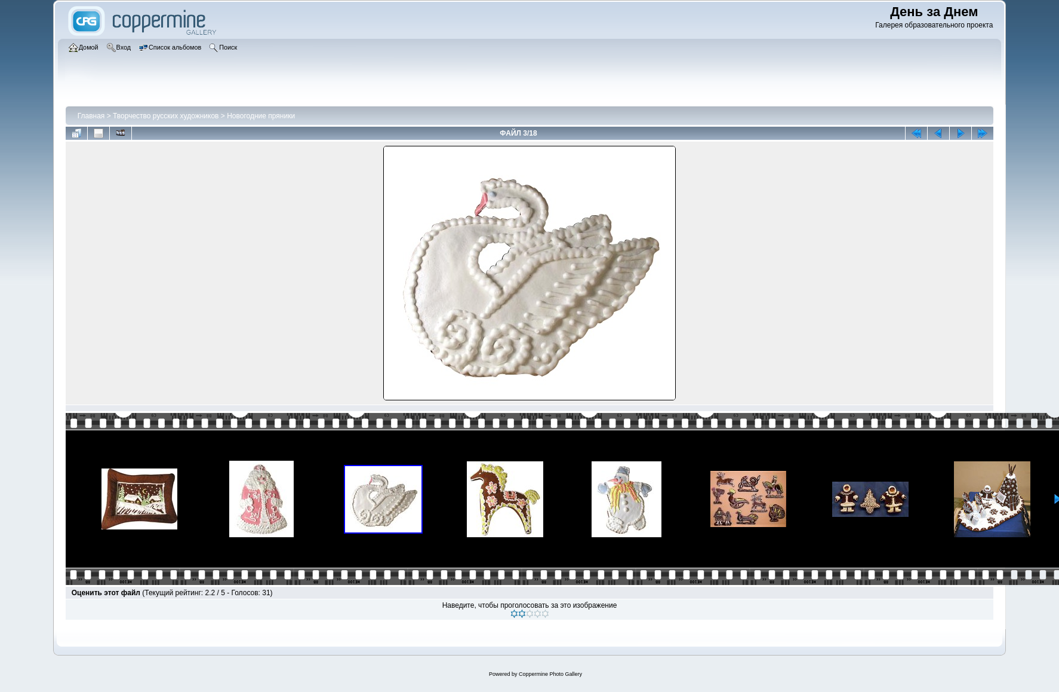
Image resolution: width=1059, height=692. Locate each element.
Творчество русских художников (165, 116)
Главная (91, 116)
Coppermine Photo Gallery (550, 674)
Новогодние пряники (261, 116)
